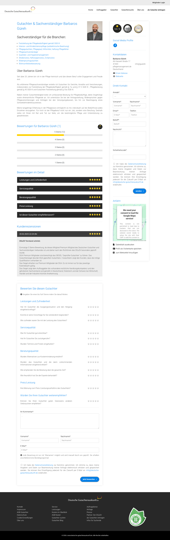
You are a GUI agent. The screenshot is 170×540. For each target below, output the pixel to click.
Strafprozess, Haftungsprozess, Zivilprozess (37, 58)
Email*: (116, 111)
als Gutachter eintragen (96, 518)
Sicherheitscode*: (120, 150)
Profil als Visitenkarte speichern (127, 249)
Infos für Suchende (94, 520)
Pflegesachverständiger (28, 52)
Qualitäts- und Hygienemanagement (33, 55)
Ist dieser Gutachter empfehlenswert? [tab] (60, 215)
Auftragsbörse (92, 507)
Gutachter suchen (58, 518)
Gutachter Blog (57, 520)
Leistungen (56, 509)
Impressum (21, 509)
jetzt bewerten (90, 479)
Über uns (20, 520)
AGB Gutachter (22, 512)
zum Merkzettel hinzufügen (125, 253)
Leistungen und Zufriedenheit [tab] (60, 180)
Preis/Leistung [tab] (60, 206)
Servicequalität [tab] (60, 189)
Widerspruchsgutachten (28, 61)
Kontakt (20, 507)
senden (140, 191)
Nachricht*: (117, 129)
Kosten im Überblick (59, 512)
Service (54, 507)
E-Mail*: (23, 446)
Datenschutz (22, 515)
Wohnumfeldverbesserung (29, 64)
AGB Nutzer (56, 515)
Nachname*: (66, 436)
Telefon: (133, 111)
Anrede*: (116, 92)
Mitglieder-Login (158, 3)
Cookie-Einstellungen (25, 518)
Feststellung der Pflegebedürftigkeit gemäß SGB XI (39, 43)
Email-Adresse (121, 73)
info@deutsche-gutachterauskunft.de (128, 182)
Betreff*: (116, 120)
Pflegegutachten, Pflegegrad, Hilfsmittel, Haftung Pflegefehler (44, 49)
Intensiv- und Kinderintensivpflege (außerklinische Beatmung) (44, 46)
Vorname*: (24, 436)
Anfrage (90, 509)
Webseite (119, 76)
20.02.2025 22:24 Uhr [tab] (60, 234)
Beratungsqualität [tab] (60, 198)
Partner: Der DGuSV (94, 515)
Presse (89, 512)
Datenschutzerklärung (44, 465)
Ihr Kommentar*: (27, 412)
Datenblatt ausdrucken (123, 245)
